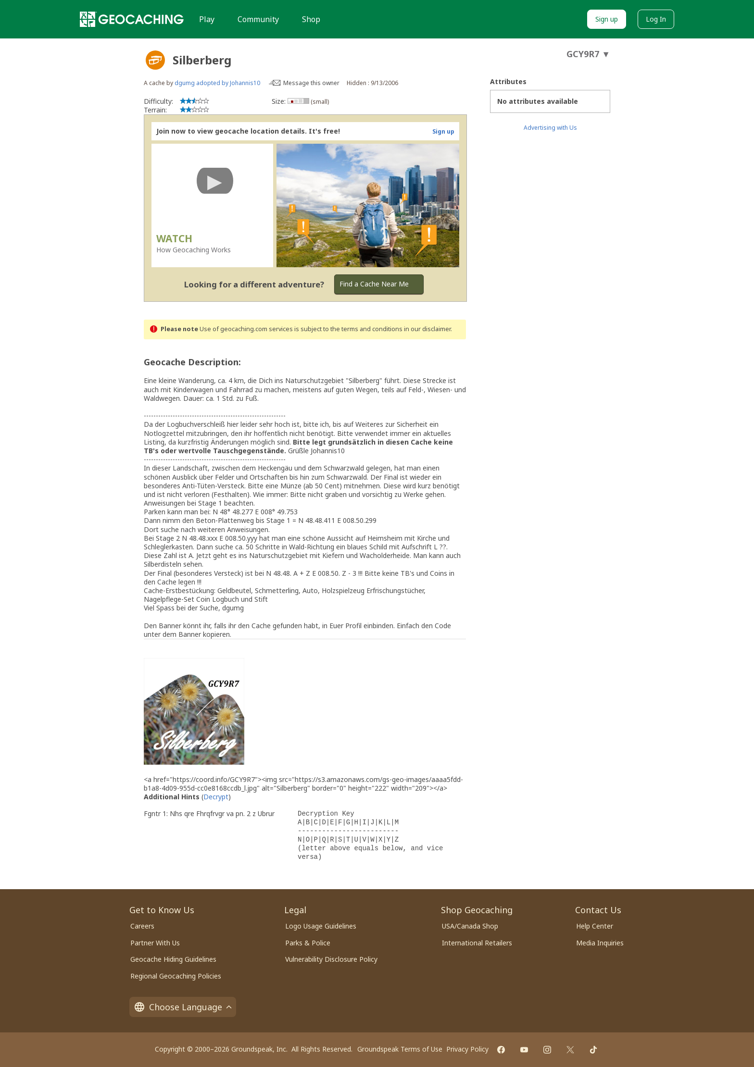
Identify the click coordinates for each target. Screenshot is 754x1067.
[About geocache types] (155, 60)
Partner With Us (155, 942)
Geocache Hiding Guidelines (173, 959)
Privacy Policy (467, 1049)
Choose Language (183, 1007)
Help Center (594, 926)
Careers (142, 926)
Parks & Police (307, 942)
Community (258, 19)
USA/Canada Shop (470, 926)
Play (206, 19)
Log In (656, 19)
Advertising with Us (550, 128)
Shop (311, 19)
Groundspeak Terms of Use (399, 1049)
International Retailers (477, 942)
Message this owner (311, 83)
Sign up (606, 19)
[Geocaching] (132, 19)
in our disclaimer (427, 329)
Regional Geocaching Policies (175, 975)
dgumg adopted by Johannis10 (217, 83)
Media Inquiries (600, 942)
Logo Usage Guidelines (320, 926)
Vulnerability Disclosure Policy (331, 959)
